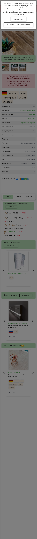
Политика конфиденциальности (18, 24)
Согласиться (18, 19)
